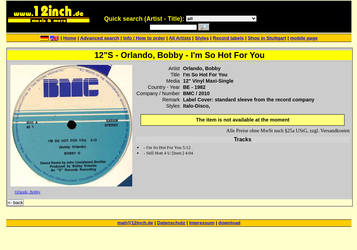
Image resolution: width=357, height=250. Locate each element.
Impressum (202, 222)
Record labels (228, 38)
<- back (15, 202)
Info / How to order (144, 38)
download (229, 222)
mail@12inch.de (135, 222)
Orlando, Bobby (27, 192)
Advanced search (99, 38)
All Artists (180, 38)
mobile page (304, 38)
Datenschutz (171, 222)
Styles (202, 38)
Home (70, 38)
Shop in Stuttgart (267, 38)
